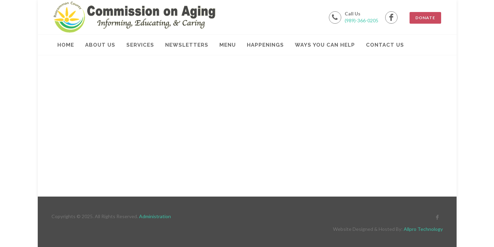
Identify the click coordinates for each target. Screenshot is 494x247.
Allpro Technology (423, 229)
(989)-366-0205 (361, 20)
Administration (155, 216)
